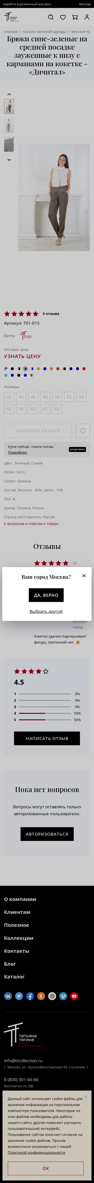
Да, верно (46, 595)
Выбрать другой (46, 611)
